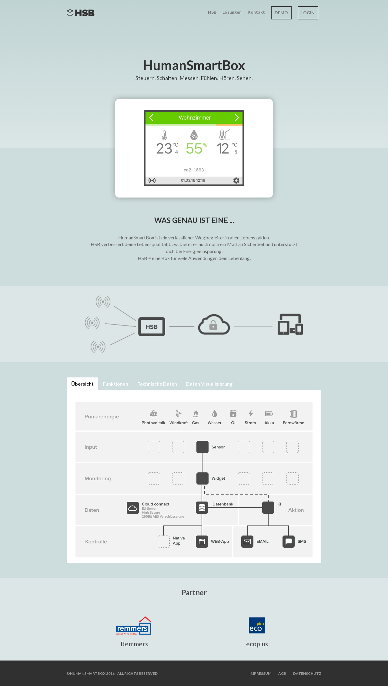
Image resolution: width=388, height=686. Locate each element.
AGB (282, 673)
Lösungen (232, 12)
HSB (212, 12)
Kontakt (256, 12)
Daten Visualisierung (209, 384)
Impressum (260, 673)
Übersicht (82, 384)
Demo (281, 12)
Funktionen (115, 384)
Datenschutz (307, 673)
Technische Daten (157, 384)
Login (308, 12)
